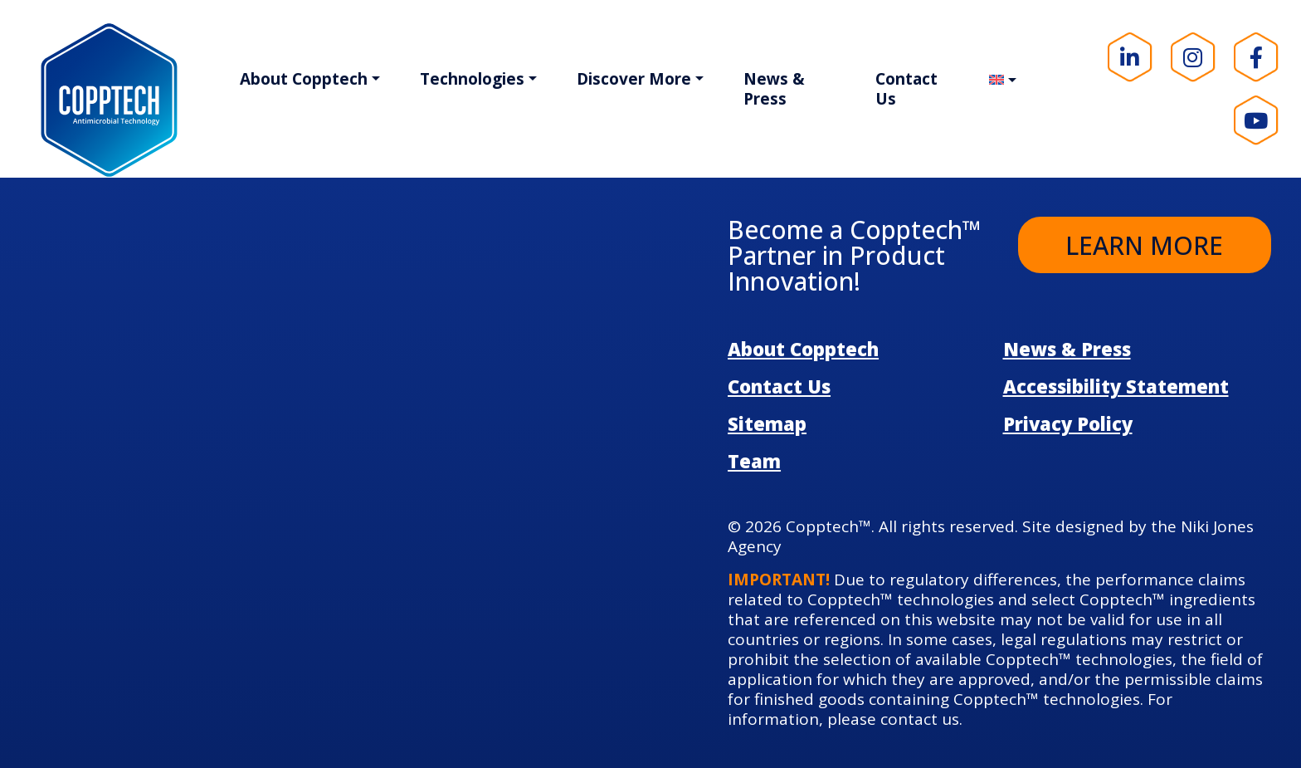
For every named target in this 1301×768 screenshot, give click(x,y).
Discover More (634, 79)
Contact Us (906, 89)
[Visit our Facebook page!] (1256, 57)
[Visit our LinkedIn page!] (1130, 57)
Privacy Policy (1068, 423)
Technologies (472, 79)
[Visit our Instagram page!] (1193, 57)
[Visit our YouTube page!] (1256, 120)
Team (754, 460)
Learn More (1144, 245)
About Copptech (304, 79)
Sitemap (767, 423)
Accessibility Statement (1116, 386)
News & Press (774, 89)
